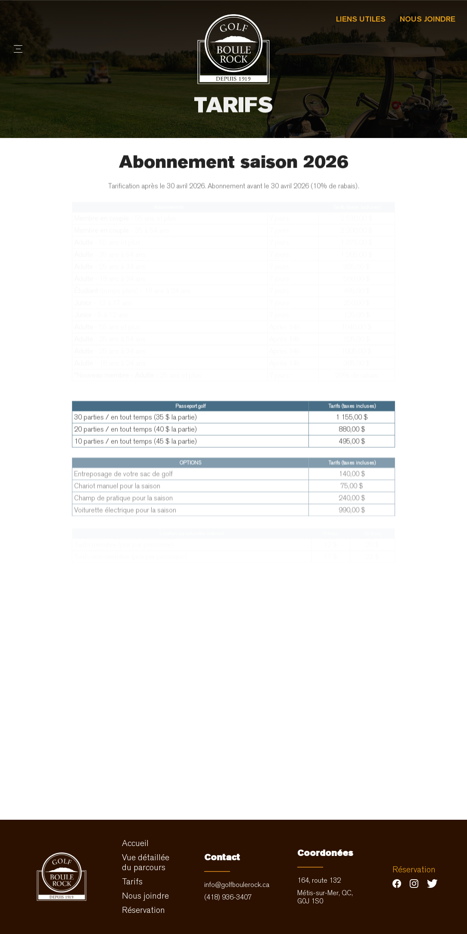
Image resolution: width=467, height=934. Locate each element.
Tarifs (132, 882)
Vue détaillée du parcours (145, 862)
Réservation (143, 910)
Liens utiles (361, 18)
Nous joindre (427, 18)
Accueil (135, 843)
